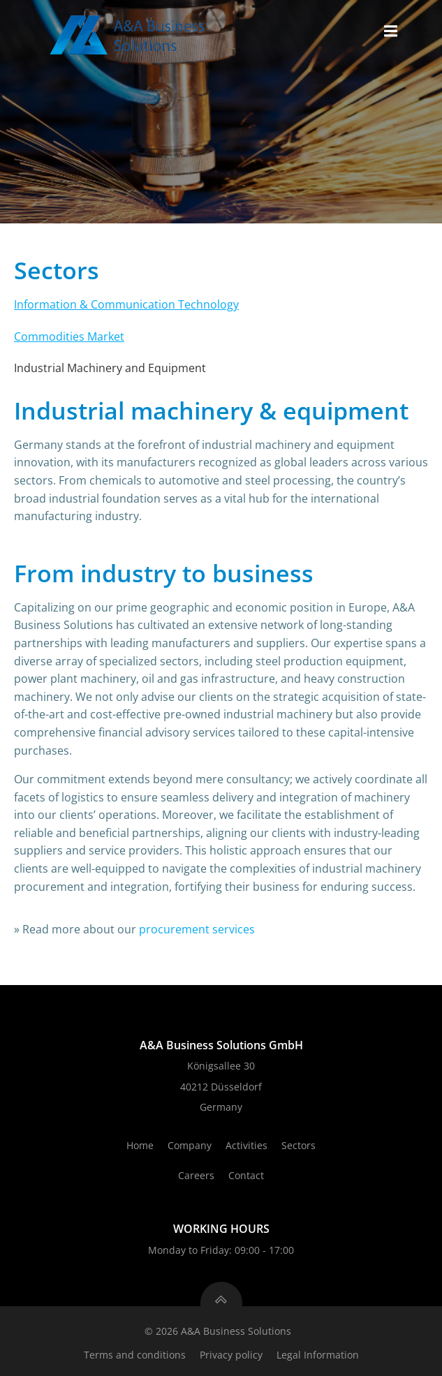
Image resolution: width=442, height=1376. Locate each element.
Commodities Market (69, 336)
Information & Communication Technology (126, 304)
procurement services (197, 929)
